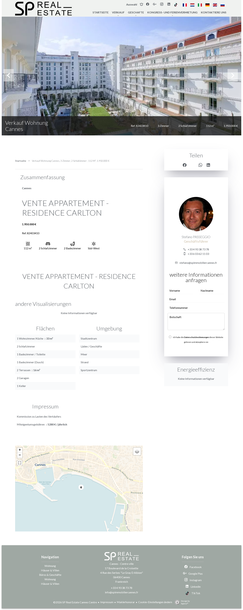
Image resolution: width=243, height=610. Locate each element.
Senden (196, 349)
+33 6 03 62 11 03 (198, 253)
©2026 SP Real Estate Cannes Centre (75, 602)
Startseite (20, 160)
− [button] (20, 455)
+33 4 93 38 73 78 (198, 249)
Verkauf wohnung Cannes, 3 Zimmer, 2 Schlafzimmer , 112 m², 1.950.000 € (70, 160)
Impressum (106, 602)
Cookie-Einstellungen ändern (155, 602)
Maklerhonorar (126, 602)
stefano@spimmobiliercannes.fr (198, 262)
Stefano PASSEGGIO (196, 237)
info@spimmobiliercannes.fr (121, 592)
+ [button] (20, 450)
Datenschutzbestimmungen (196, 337)
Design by (181, 602)
